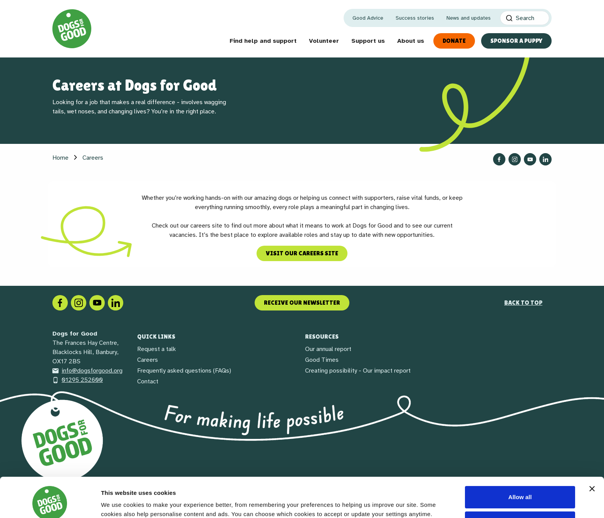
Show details (119, 500)
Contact (147, 381)
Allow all (520, 462)
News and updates (468, 18)
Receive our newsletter (302, 302)
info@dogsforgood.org (87, 371)
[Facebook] (60, 302)
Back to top (523, 302)
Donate (454, 40)
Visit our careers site (302, 253)
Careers (147, 360)
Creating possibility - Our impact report (358, 371)
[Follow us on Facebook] (499, 159)
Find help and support (263, 41)
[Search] (524, 18)
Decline (520, 487)
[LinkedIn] (115, 302)
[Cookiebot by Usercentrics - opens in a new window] (50, 503)
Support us (368, 41)
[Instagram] (78, 302)
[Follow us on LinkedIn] (545, 159)
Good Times (322, 360)
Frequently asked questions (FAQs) (184, 371)
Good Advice (367, 18)
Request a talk (156, 349)
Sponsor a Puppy (516, 40)
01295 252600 (77, 380)
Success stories (415, 18)
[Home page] (71, 28)
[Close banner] (592, 453)
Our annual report (328, 349)
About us (410, 41)
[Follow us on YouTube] (530, 159)
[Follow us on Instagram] (514, 159)
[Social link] (97, 302)
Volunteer (324, 41)
